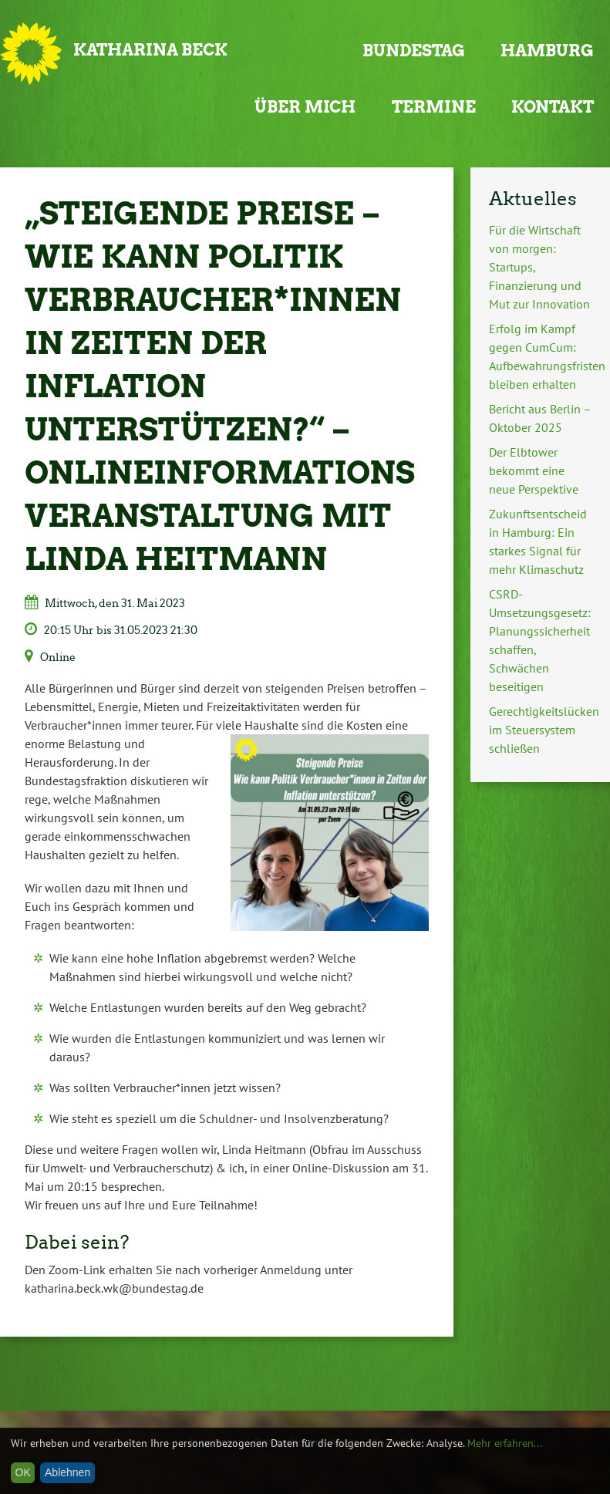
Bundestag (413, 50)
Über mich (305, 106)
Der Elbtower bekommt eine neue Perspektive (533, 470)
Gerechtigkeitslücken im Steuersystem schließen (544, 729)
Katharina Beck (150, 49)
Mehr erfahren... (504, 1443)
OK (23, 1472)
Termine (434, 106)
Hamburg (547, 50)
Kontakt (552, 106)
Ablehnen (67, 1472)
